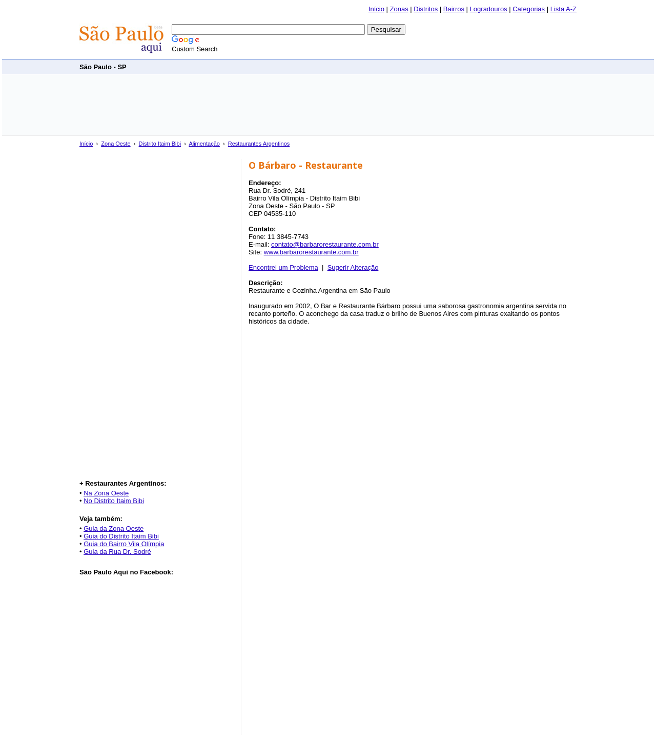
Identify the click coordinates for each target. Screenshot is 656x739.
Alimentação (204, 144)
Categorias (528, 9)
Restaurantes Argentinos (259, 144)
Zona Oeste (115, 144)
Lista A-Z (563, 9)
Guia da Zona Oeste (114, 528)
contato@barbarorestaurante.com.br (325, 244)
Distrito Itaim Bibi (160, 144)
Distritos (426, 9)
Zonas (399, 9)
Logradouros (488, 9)
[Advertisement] (390, 66)
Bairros (453, 9)
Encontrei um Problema (283, 267)
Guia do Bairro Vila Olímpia (124, 544)
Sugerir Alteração (353, 267)
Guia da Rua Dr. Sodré (117, 551)
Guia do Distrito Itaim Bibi (121, 536)
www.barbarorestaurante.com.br (311, 252)
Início (376, 9)
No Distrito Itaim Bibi (114, 501)
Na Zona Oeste (106, 493)
